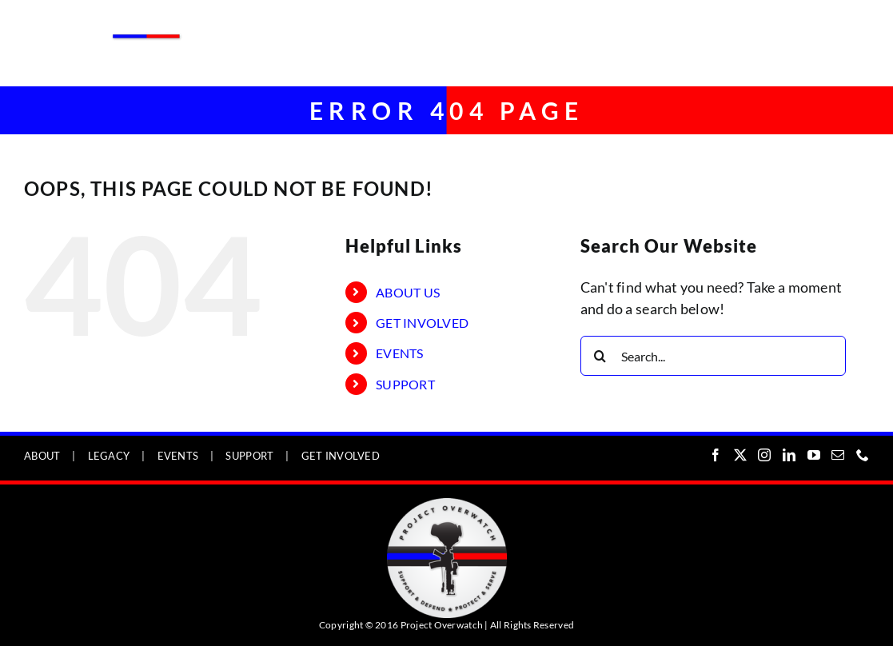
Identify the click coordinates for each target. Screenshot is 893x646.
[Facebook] (715, 455)
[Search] (600, 356)
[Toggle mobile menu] (860, 26)
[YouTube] (813, 455)
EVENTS (400, 353)
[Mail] (837, 455)
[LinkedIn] (789, 455)
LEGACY (109, 455)
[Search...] (713, 356)
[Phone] (862, 455)
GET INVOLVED (422, 322)
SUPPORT (405, 384)
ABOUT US (408, 292)
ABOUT (42, 455)
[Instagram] (764, 455)
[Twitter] (740, 455)
